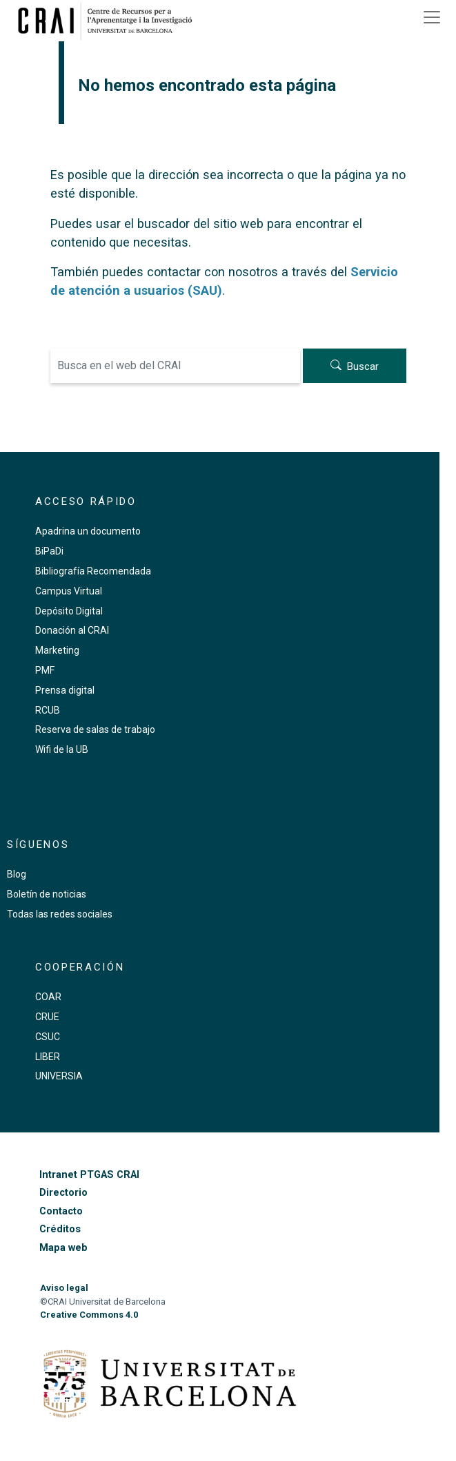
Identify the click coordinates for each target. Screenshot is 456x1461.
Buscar (363, 366)
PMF (44, 670)
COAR (48, 996)
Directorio (63, 1193)
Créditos (60, 1229)
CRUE (47, 1016)
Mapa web (63, 1248)
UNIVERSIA (59, 1075)
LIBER (47, 1056)
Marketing (57, 650)
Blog (16, 874)
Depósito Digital (69, 610)
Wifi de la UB (61, 749)
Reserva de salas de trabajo (95, 729)
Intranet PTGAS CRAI (89, 1175)
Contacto (61, 1211)
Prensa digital (65, 690)
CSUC (47, 1036)
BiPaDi (49, 551)
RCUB (47, 710)
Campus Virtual (68, 591)
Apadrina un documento (88, 531)
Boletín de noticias (46, 894)
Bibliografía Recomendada (93, 571)
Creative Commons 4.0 (89, 1314)
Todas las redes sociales (59, 914)
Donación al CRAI (72, 630)
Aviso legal (64, 1288)
